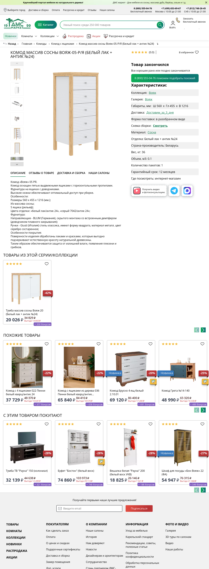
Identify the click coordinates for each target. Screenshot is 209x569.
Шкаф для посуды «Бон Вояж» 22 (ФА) (183, 472)
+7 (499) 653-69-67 (171, 8)
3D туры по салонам (178, 537)
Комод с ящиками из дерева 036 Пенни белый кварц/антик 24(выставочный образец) (78, 392)
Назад (12, 44)
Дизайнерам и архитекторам (104, 555)
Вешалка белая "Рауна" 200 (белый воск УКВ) (127, 472)
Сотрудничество (96, 562)
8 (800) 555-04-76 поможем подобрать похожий (164, 78)
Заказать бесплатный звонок (191, 36)
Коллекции (47, 36)
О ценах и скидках (57, 543)
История (91, 537)
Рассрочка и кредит (74, 10)
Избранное (186, 25)
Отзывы (92, 10)
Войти (172, 25)
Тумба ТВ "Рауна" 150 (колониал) (27, 471)
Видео (169, 543)
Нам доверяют (95, 543)
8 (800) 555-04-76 (143, 8)
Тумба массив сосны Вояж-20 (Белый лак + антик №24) (24, 312)
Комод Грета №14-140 (176, 390)
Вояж (152, 93)
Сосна (152, 132)
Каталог (46, 25)
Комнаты (27, 36)
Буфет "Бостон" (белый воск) (76, 471)
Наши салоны (107, 10)
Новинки (10, 36)
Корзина (201, 25)
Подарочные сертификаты (63, 549)
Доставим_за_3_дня (160, 112)
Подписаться (139, 508)
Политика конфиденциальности (140, 554)
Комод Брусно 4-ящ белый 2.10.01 (127, 392)
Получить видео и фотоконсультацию (149, 190)
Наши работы (174, 549)
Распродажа (73, 36)
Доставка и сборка (39, 10)
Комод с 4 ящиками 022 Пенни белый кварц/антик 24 (25, 392)
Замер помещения (58, 562)
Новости (91, 549)
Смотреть (160, 126)
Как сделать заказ (57, 530)
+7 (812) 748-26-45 (196, 8)
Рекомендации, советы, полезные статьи (141, 545)
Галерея (170, 530)
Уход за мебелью (137, 530)
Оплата (56, 10)
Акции (93, 36)
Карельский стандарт (139, 537)
